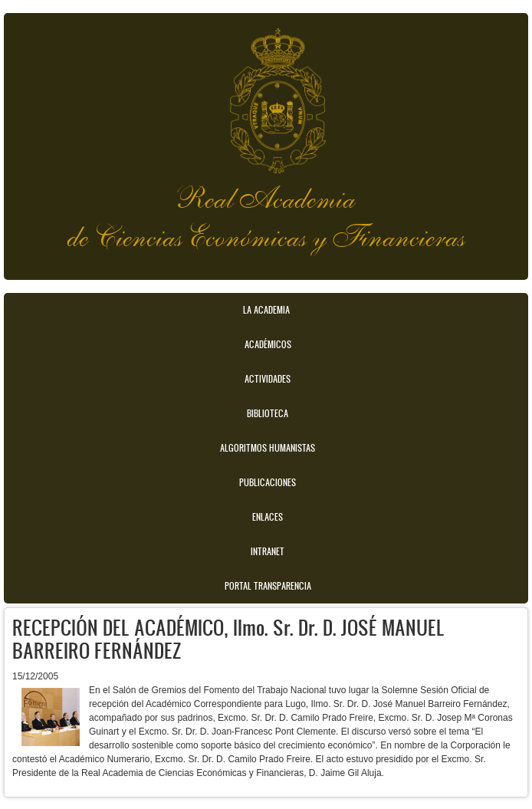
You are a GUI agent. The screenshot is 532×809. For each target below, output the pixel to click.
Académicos (268, 344)
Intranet (267, 551)
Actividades (268, 379)
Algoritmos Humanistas (267, 448)
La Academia (266, 310)
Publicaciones (267, 482)
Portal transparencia (268, 586)
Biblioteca (267, 413)
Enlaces (267, 517)
